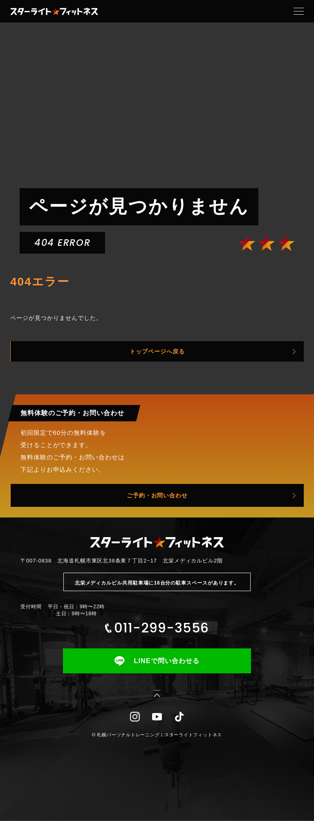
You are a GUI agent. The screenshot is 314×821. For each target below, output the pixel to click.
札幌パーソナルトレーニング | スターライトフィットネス (159, 734)
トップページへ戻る (157, 351)
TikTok (179, 717)
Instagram (135, 717)
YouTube (157, 717)
